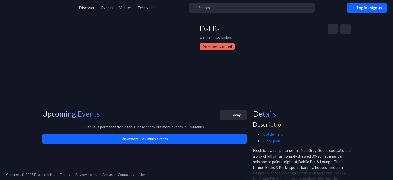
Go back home (196, 106)
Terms (65, 175)
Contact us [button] (126, 175)
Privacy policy (86, 175)
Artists (107, 175)
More (143, 175)
